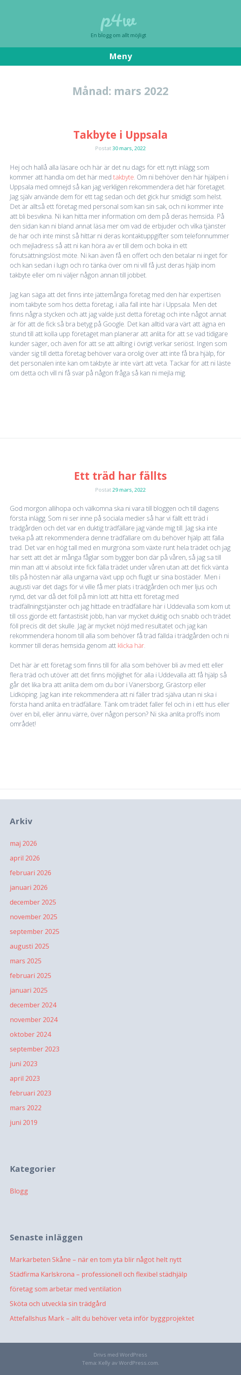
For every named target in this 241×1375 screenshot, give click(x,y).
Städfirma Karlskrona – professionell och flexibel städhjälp (98, 1274)
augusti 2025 (29, 946)
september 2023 (34, 1049)
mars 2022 (26, 1107)
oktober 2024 (30, 1034)
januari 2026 (29, 887)
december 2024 (33, 1004)
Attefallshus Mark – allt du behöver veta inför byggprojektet (102, 1318)
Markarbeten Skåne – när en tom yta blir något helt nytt (96, 1259)
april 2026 (25, 858)
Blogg (19, 1190)
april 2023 (25, 1078)
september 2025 (34, 931)
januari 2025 (29, 990)
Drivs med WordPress (120, 1354)
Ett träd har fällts (120, 475)
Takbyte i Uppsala (120, 134)
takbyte (123, 177)
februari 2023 (30, 1093)
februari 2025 (30, 975)
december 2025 (33, 902)
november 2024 (33, 1019)
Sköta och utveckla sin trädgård (58, 1303)
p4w (118, 20)
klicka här (131, 645)
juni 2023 (23, 1063)
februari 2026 (30, 872)
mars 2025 (26, 960)
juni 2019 (23, 1122)
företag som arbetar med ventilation (65, 1288)
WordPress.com (138, 1362)
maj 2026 (23, 843)
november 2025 (33, 916)
